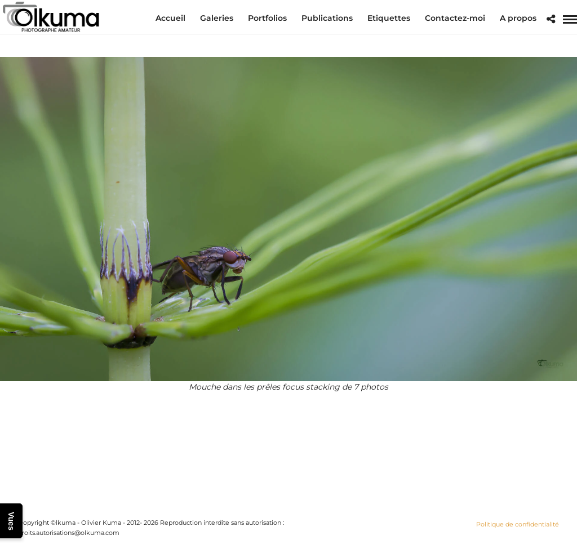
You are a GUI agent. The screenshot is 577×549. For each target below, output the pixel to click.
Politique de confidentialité (517, 524)
